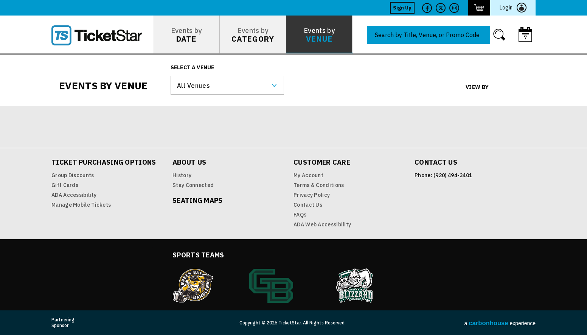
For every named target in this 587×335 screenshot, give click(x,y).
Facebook (427, 8)
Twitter (441, 8)
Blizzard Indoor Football (355, 286)
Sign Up (402, 8)
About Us (189, 162)
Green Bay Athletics (271, 286)
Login (506, 7)
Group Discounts (72, 175)
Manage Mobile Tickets (81, 204)
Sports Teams (198, 255)
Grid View (500, 87)
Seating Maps (197, 200)
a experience (500, 323)
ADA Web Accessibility (322, 224)
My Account (308, 175)
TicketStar (102, 35)
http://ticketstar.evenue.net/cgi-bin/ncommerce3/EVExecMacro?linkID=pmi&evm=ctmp (479, 8)
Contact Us (308, 204)
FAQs (300, 214)
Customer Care (322, 162)
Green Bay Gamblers (193, 286)
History (181, 175)
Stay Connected (193, 185)
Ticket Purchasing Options (103, 162)
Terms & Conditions (319, 185)
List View (517, 87)
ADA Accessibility (73, 195)
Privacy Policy (312, 195)
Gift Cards (64, 185)
